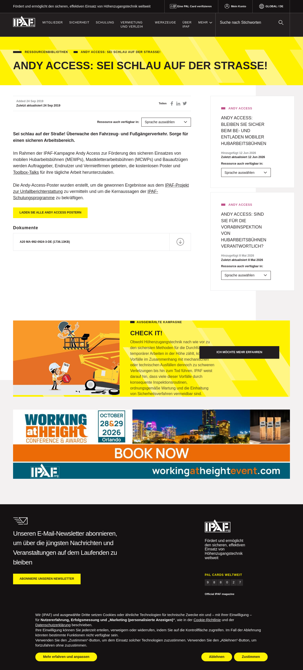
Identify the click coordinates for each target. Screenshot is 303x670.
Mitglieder (53, 22)
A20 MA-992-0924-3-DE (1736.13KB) (45, 242)
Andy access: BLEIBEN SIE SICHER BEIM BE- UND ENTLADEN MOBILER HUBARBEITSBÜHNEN (243, 130)
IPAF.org (24, 21)
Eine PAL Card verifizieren (194, 6)
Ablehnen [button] (217, 657)
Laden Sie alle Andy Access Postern (50, 212)
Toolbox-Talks (26, 172)
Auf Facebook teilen (172, 103)
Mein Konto (238, 6)
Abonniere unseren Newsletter (46, 578)
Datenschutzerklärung (53, 625)
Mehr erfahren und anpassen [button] (66, 657)
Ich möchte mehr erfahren (239, 352)
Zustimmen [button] (251, 657)
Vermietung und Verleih (132, 25)
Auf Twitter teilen (185, 103)
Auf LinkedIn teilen (178, 103)
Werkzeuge (165, 22)
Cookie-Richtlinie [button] (207, 620)
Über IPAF (187, 25)
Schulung (105, 22)
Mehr (203, 22)
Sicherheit (79, 22)
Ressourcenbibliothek (46, 52)
